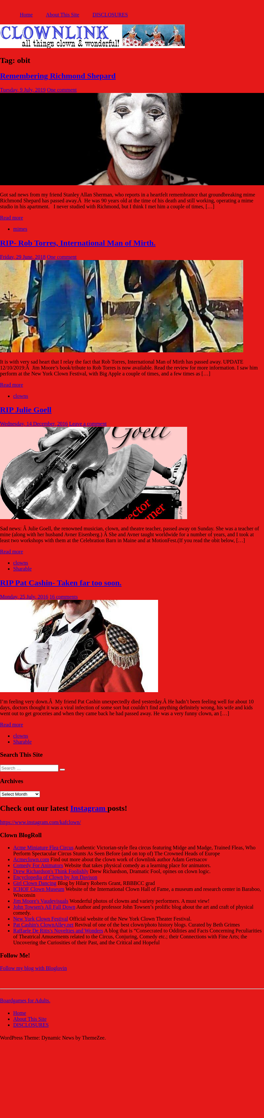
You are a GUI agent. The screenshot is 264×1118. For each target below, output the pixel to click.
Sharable (22, 569)
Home (26, 14)
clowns (20, 396)
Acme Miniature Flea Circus (43, 847)
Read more (11, 218)
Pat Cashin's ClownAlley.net (43, 924)
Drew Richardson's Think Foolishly (50, 871)
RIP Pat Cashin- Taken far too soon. (60, 582)
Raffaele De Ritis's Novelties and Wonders (58, 930)
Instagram (89, 808)
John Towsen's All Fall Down (44, 907)
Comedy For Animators (38, 865)
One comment (62, 90)
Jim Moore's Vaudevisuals (40, 901)
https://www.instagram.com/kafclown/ (40, 822)
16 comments (64, 597)
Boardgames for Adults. (25, 1000)
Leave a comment (88, 424)
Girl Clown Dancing (34, 883)
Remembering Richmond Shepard (58, 76)
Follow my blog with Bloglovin (33, 968)
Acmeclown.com (31, 859)
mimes (20, 229)
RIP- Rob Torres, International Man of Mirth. (78, 243)
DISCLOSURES (110, 14)
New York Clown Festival (40, 919)
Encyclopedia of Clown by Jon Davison (55, 877)
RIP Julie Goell (25, 409)
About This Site (62, 14)
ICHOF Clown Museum (38, 889)
